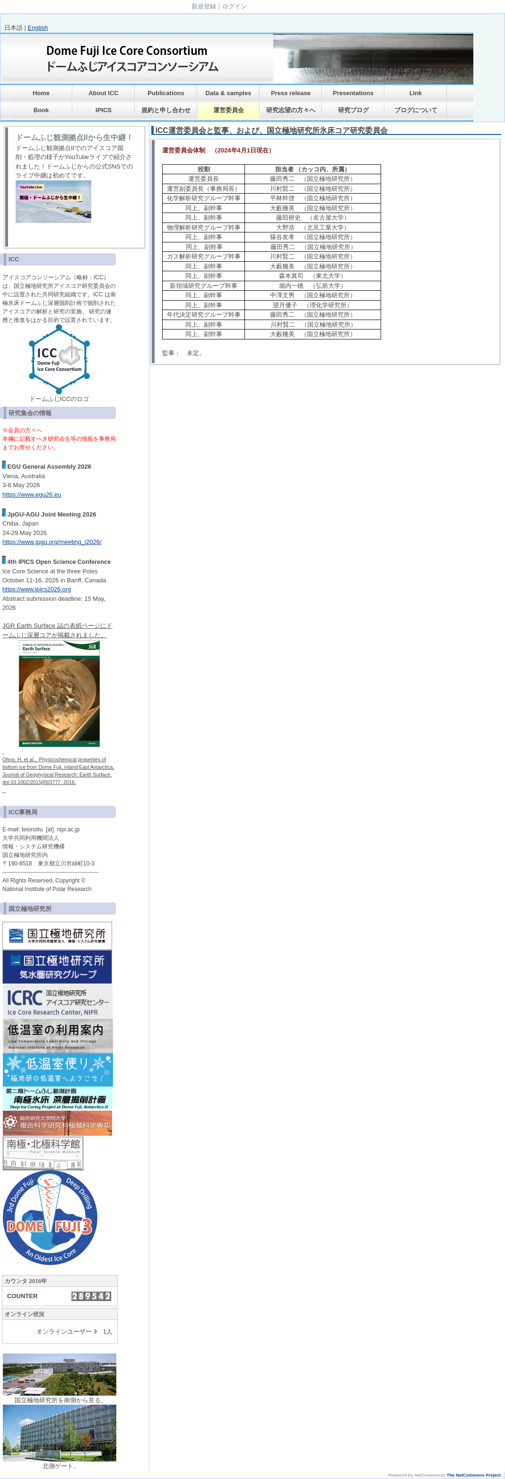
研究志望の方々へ (290, 110)
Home (41, 93)
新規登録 (204, 6)
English (38, 27)
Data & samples (229, 93)
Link (415, 93)
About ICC (103, 93)
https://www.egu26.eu (31, 494)
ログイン (234, 6)
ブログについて (415, 110)
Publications (166, 93)
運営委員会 (228, 110)
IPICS (104, 110)
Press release (291, 93)
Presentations (353, 93)
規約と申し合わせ (166, 110)
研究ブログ (353, 110)
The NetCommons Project (474, 1475)
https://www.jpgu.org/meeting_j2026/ (52, 541)
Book (41, 110)
